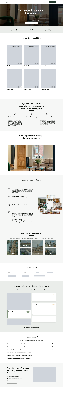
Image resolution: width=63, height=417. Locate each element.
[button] (18, 63)
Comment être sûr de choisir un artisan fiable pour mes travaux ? (19, 349)
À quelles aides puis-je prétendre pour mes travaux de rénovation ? (20, 355)
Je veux (17, 2)
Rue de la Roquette (45, 89)
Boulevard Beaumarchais (46, 65)
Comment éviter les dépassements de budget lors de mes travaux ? (20, 343)
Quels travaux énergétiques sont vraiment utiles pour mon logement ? (20, 346)
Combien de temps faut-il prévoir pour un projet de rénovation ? (19, 352)
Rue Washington (27, 89)
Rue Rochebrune (10, 65)
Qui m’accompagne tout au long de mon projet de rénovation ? (19, 358)
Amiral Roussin (10, 89)
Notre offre (12, 2)
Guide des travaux (23, 2)
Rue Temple (26, 65)
